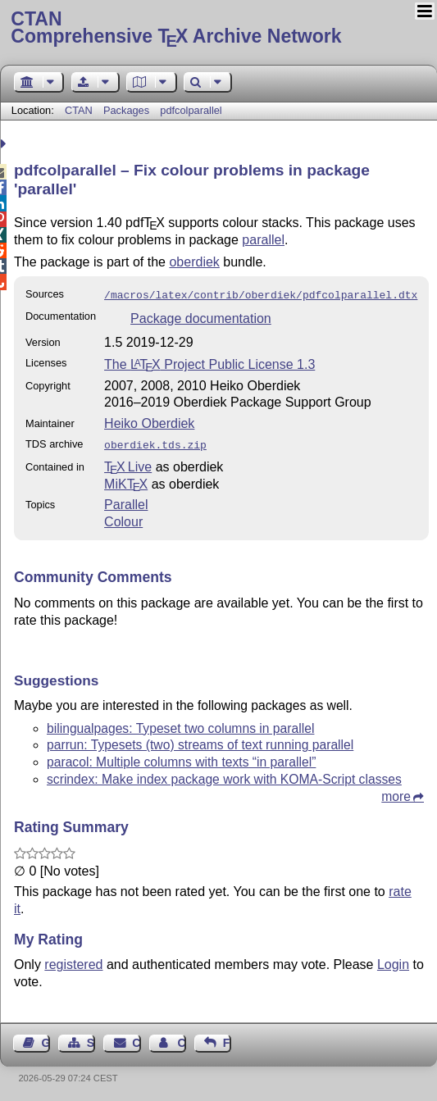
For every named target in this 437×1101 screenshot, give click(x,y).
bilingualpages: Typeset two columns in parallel (180, 725)
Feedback (227, 1039)
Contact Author (181, 1039)
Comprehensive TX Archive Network (218, 29)
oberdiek (194, 262)
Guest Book (46, 1039)
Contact (136, 1039)
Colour (123, 518)
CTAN (79, 110)
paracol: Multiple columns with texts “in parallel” (181, 759)
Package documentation (200, 317)
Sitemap (91, 1039)
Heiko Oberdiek (149, 422)
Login (393, 961)
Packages (127, 110)
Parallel (126, 501)
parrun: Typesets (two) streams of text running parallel (200, 741)
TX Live (128, 464)
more (396, 793)
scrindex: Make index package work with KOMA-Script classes (224, 776)
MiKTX (126, 481)
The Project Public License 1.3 (209, 363)
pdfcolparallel (190, 110)
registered (73, 961)
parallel (263, 240)
